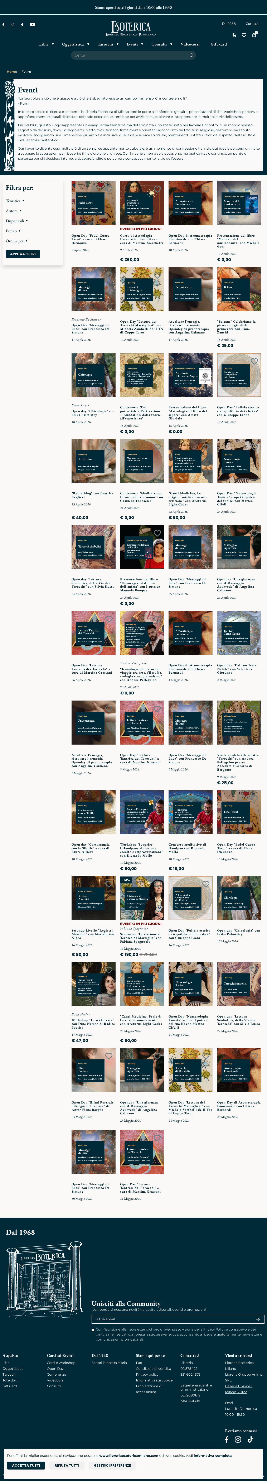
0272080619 (190, 1395)
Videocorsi (55, 1380)
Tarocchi (9, 1374)
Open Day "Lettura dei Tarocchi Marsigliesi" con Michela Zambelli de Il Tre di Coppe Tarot (142, 327)
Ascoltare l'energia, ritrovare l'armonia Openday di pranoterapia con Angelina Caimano (189, 327)
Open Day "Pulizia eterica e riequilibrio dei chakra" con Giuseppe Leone (238, 411)
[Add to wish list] (108, 189)
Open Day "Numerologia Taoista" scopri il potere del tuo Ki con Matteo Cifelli (237, 498)
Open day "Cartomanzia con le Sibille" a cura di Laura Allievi (91, 848)
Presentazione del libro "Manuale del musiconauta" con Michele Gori (238, 241)
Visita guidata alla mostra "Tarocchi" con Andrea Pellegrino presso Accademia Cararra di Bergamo (238, 762)
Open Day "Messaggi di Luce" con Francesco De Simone (91, 329)
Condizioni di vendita (153, 1369)
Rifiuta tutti (67, 1465)
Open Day (55, 1369)
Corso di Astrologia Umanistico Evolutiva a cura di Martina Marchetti (141, 239)
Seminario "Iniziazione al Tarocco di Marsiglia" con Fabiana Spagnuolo (141, 937)
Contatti (252, 24)
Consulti (54, 1386)
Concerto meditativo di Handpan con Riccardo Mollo (187, 848)
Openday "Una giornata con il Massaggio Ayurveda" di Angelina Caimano (236, 584)
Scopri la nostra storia (109, 1363)
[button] (33, 200)
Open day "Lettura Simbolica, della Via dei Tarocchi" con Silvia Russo (93, 583)
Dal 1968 (229, 24)
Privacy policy (147, 1374)
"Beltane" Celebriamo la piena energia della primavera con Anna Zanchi (236, 327)
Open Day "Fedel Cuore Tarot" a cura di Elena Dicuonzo (91, 239)
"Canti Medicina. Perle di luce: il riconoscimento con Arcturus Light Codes (141, 1020)
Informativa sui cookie (154, 1380)
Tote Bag (10, 1380)
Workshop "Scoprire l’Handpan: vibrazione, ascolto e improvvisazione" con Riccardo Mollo (141, 850)
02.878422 (188, 1369)
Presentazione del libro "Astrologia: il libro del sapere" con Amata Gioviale (188, 412)
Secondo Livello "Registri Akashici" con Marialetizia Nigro (93, 934)
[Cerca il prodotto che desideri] (129, 55)
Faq (139, 1363)
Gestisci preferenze (112, 1465)
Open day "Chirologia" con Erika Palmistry (93, 413)
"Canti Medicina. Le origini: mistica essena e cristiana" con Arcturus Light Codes (188, 498)
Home (12, 72)
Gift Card (10, 1386)
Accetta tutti (26, 1465)
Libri (6, 1363)
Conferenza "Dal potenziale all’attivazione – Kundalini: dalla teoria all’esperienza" (140, 412)
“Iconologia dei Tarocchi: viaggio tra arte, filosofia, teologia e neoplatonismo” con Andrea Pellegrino (141, 674)
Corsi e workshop (61, 1363)
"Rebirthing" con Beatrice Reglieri (93, 495)
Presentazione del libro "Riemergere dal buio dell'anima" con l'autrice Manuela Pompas (140, 584)
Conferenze (56, 1374)
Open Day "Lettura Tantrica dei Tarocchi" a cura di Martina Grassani (92, 669)
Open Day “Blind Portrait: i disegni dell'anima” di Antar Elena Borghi (93, 1106)
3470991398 (190, 1401)
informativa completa (213, 1456)
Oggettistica (13, 1369)
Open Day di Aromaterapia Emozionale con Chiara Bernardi (190, 239)
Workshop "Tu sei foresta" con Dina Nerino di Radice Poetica (93, 1023)
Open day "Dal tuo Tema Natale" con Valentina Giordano (236, 669)
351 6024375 (190, 1374)
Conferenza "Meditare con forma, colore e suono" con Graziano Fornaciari (141, 497)
